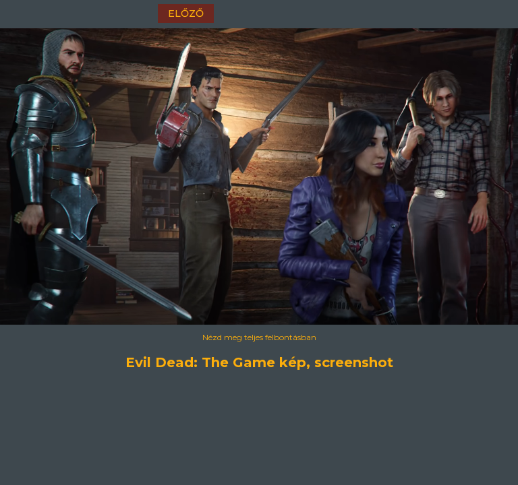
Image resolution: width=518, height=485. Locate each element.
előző (186, 13)
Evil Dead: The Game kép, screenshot (259, 362)
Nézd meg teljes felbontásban (259, 337)
